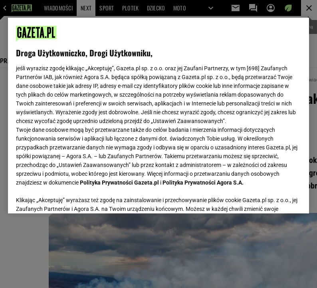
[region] (158, 115)
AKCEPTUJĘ (274, 198)
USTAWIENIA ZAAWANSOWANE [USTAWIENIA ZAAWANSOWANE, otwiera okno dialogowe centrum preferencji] (68, 197)
